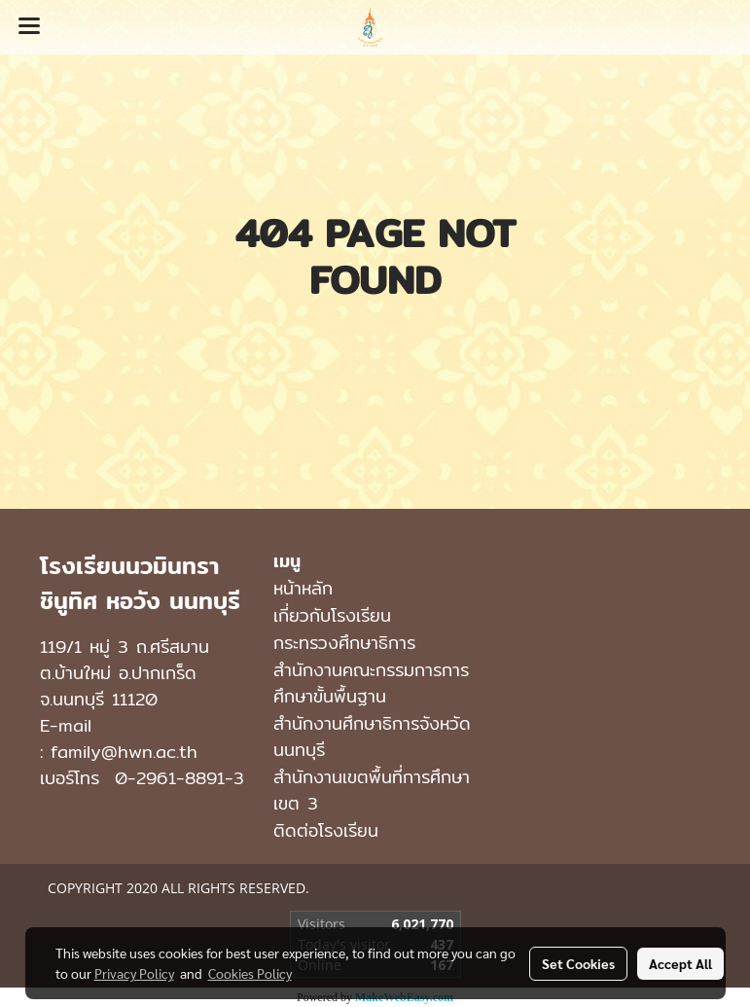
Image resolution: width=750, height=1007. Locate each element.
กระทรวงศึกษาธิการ (344, 643)
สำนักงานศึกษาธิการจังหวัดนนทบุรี (372, 736)
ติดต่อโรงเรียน (325, 830)
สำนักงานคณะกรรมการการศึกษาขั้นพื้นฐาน (371, 683)
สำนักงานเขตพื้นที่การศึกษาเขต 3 (371, 790)
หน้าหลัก (303, 588)
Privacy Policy (134, 973)
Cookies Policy (250, 973)
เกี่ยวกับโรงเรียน (332, 615)
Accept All (680, 963)
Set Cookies (578, 963)
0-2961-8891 (170, 778)
